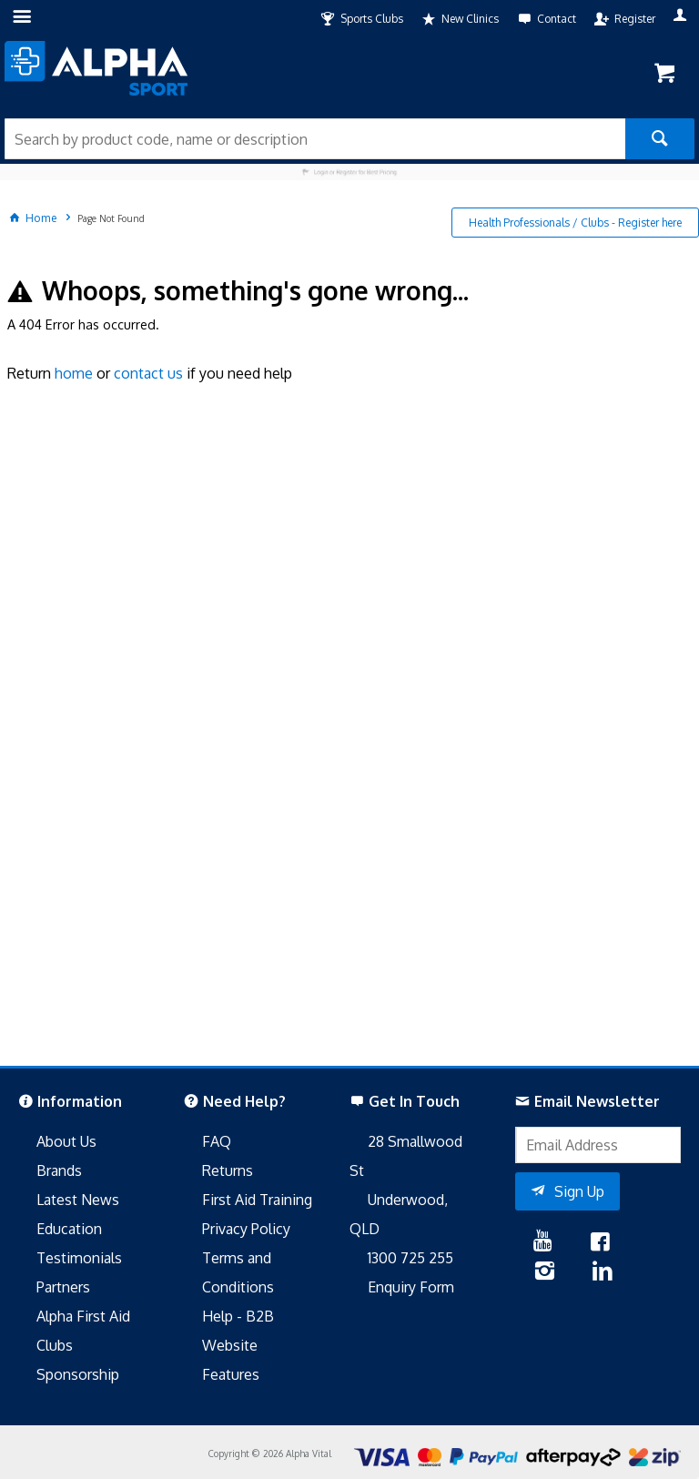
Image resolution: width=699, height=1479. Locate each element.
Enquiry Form (411, 1287)
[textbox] (315, 138)
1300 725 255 (410, 1258)
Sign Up (579, 1191)
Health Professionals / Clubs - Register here (575, 222)
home (74, 373)
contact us (148, 373)
